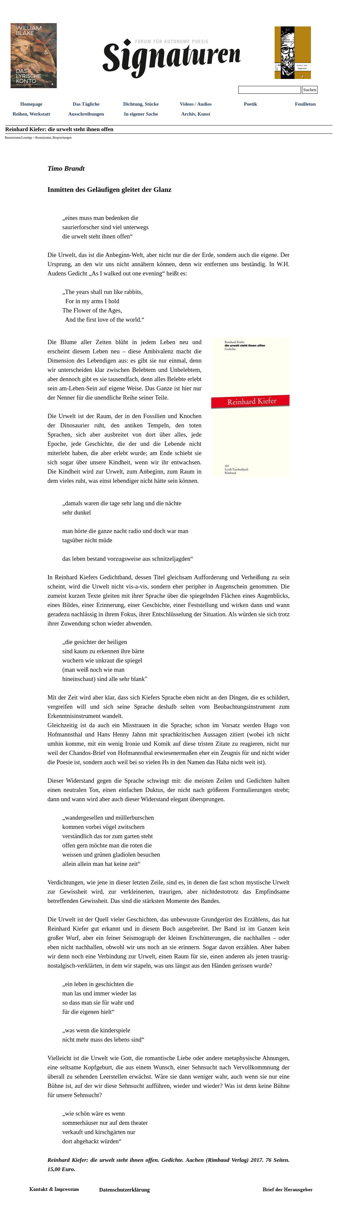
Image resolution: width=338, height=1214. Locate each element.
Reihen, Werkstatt (31, 114)
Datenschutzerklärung (124, 1190)
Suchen (309, 89)
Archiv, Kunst (195, 114)
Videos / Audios (196, 104)
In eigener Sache (141, 114)
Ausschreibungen (86, 114)
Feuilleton (305, 104)
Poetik (250, 104)
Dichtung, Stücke (141, 104)
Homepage (31, 104)
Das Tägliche (86, 104)
